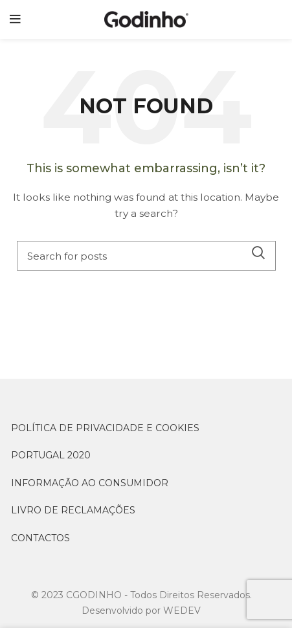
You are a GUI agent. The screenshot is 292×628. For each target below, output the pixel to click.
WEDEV (182, 610)
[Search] (146, 256)
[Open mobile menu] (15, 19)
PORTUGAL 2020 (51, 455)
